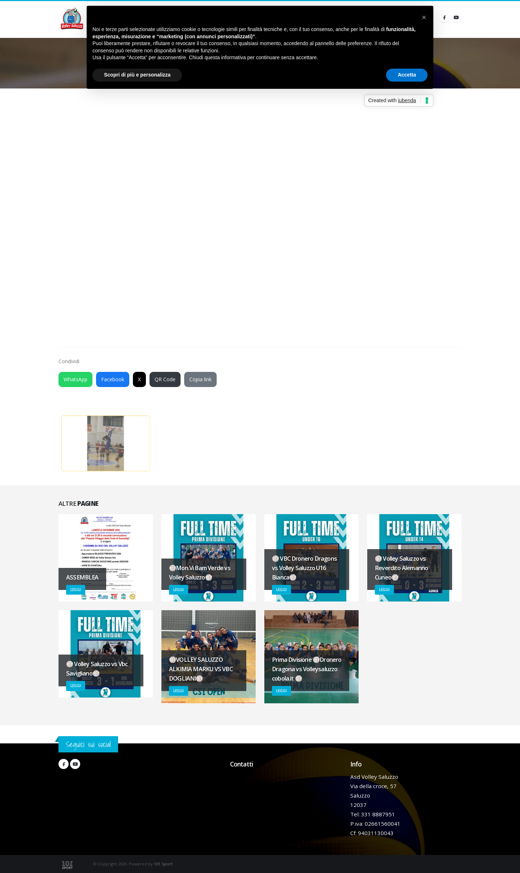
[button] (424, 17)
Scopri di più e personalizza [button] (137, 75)
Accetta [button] (407, 75)
